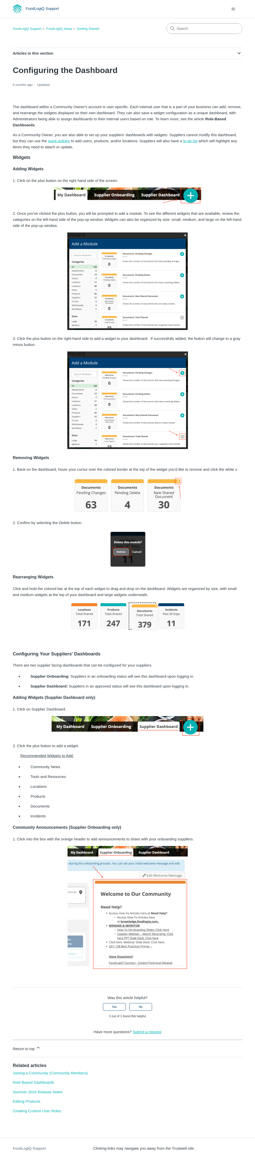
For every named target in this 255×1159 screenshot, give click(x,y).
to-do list (190, 141)
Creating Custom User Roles (37, 1111)
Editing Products (26, 1101)
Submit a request (147, 1032)
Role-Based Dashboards (33, 1082)
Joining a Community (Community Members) (50, 1073)
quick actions (59, 141)
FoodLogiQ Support (27, 29)
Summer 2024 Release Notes (37, 1092)
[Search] (204, 28)
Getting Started (88, 29)
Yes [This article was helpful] (114, 1007)
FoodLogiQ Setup (59, 29)
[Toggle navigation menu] (233, 9)
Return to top (27, 1048)
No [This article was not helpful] (140, 1007)
